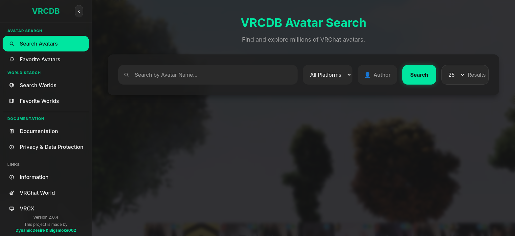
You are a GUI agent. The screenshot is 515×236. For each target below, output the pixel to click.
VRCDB (46, 11)
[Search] (208, 75)
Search (419, 74)
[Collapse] (79, 11)
